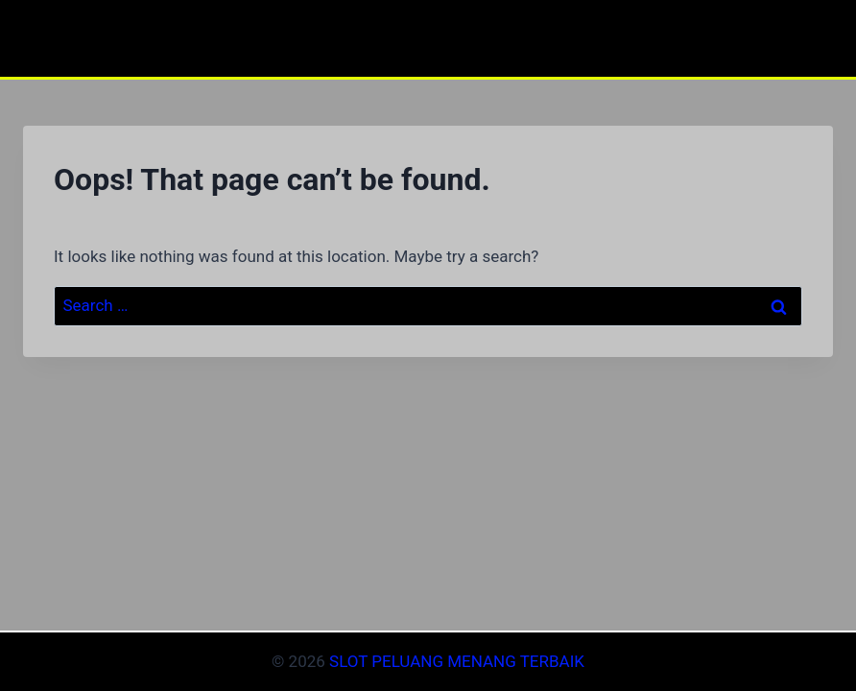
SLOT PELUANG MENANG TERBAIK (456, 661)
